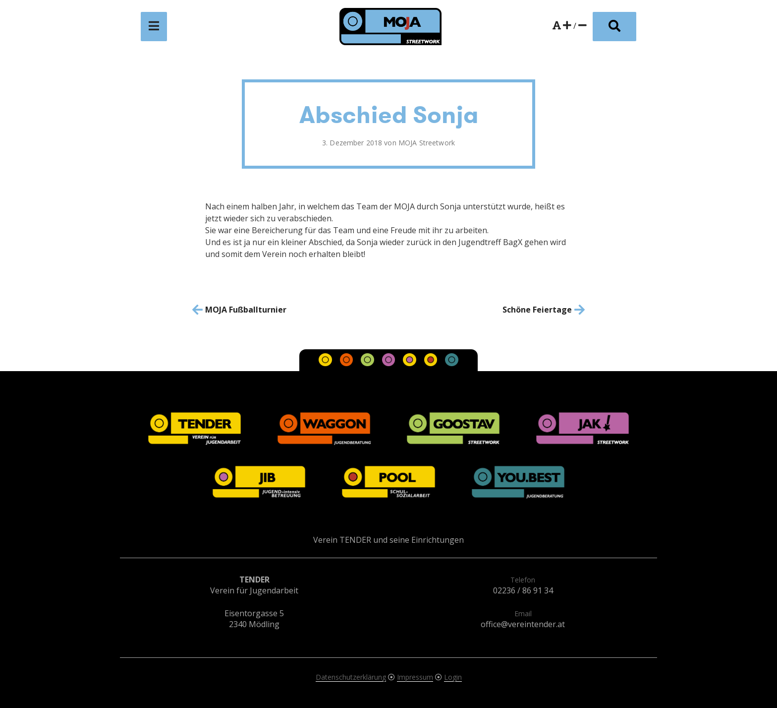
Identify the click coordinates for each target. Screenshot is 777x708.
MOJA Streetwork (426, 142)
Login (453, 677)
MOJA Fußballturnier (245, 309)
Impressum (415, 677)
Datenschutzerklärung (351, 677)
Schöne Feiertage (537, 309)
